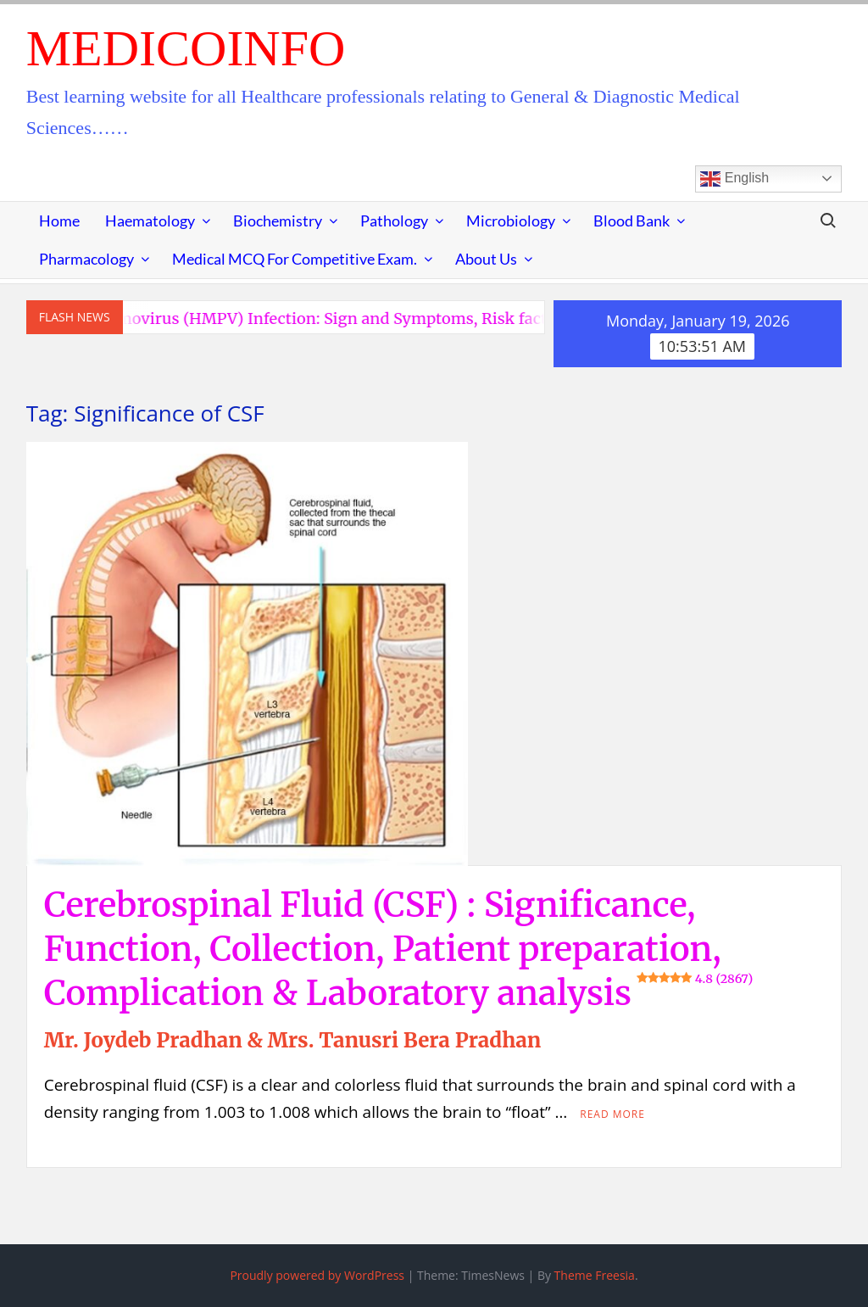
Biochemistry (277, 220)
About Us (486, 258)
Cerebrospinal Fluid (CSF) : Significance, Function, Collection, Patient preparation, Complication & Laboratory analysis (398, 949)
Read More (612, 1114)
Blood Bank (631, 220)
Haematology (150, 220)
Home (59, 220)
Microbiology (510, 220)
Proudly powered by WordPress (317, 1275)
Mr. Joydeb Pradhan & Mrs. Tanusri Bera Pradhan (292, 1040)
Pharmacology (86, 258)
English (734, 179)
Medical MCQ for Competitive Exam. (294, 258)
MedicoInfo (186, 48)
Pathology (394, 220)
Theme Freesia (594, 1275)
